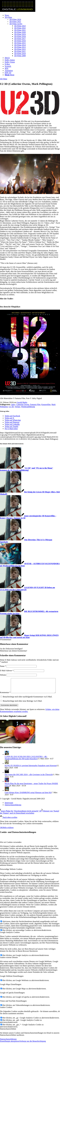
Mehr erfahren (8, 832)
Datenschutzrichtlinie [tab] (8, 1034)
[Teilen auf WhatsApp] (13, 420)
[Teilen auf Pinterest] (12, 422)
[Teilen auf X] (9, 418)
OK (1, 832)
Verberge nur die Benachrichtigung (33, 1046)
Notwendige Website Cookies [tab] (11, 874)
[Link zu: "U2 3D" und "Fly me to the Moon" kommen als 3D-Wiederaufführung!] (26, 469)
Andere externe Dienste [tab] (9, 962)
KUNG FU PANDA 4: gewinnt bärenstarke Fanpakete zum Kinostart (31, 770)
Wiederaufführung (28, 407)
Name (3, 666)
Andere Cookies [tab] (6, 1012)
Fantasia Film (35, 404)
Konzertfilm (45, 404)
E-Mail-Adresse (6, 671)
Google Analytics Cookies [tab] (10, 937)
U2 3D (11, 407)
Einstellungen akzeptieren (10, 1046)
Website (3, 675)
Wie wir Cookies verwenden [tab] (10, 847)
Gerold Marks (22, 402)
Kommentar (5, 679)
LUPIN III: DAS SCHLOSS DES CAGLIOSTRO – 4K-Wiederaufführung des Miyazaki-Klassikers (26, 762)
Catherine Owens (22, 404)
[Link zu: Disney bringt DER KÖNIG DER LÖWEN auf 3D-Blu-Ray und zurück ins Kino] (29, 636)
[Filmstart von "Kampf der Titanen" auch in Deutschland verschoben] (29, 817)
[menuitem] (32, 15)
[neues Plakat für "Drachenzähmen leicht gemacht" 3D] (21, 816)
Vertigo (17, 407)
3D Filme (3, 79)
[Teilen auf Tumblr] (11, 426)
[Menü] (9, 75)
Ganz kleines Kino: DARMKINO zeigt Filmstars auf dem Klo (28, 797)
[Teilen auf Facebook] (12, 416)
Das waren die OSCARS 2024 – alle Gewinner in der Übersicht (29, 779)
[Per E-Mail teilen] (11, 429)
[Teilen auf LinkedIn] (12, 424)
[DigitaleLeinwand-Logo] (17, 11)
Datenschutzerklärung (8, 1044)
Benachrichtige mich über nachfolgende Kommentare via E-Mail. (27, 702)
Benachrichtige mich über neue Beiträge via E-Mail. (22, 706)
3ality (13, 404)
